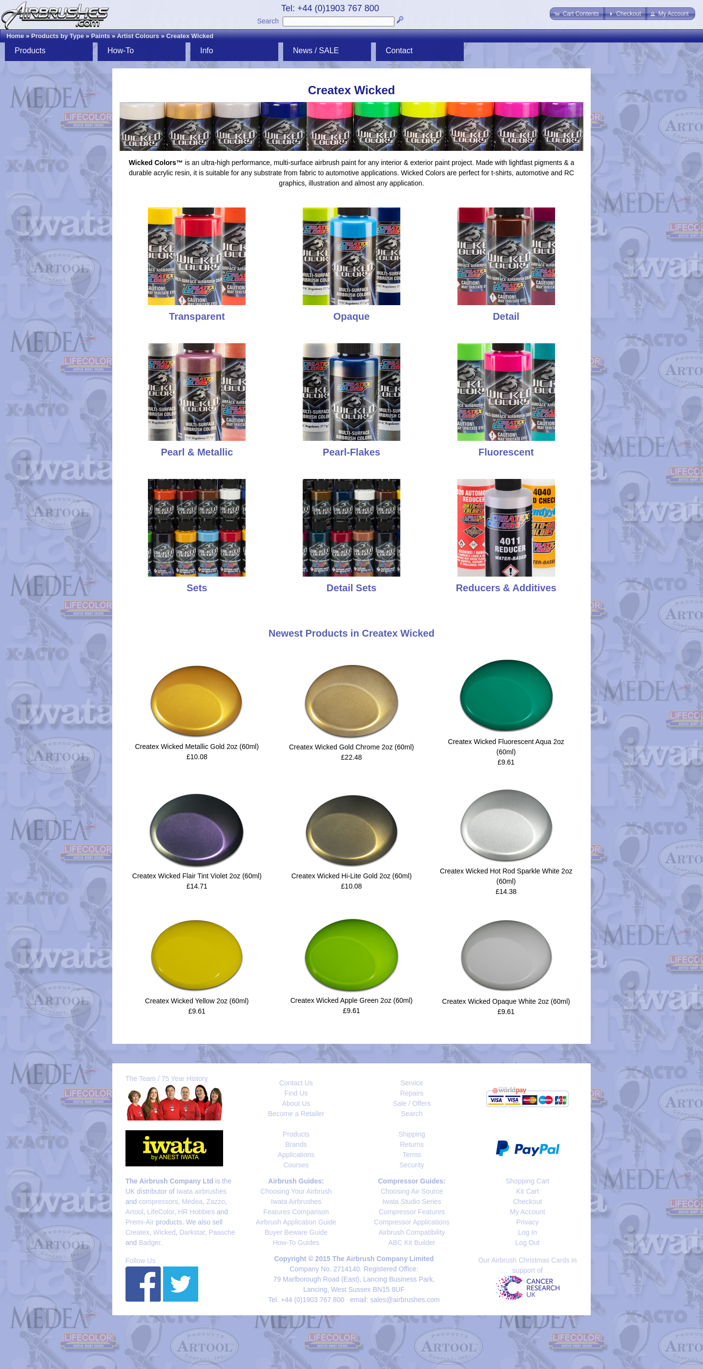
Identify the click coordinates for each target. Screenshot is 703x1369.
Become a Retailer (296, 1114)
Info (206, 50)
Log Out (528, 1242)
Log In (527, 1232)
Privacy (528, 1222)
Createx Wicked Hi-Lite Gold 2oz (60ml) (351, 876)
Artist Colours (138, 36)
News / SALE (316, 50)
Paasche (221, 1232)
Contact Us (296, 1083)
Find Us (296, 1093)
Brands (296, 1144)
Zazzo (216, 1201)
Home (15, 36)
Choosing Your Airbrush (295, 1191)
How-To (120, 50)
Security (411, 1165)
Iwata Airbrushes (296, 1201)
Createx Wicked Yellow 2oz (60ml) (196, 1001)
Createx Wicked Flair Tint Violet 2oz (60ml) (197, 876)
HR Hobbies (196, 1212)
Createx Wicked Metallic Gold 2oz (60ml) (197, 746)
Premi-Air (139, 1222)
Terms (411, 1155)
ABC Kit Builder (411, 1242)
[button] (577, 13)
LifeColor (160, 1212)
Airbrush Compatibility (411, 1232)
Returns (412, 1144)
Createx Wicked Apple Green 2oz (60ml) (351, 1000)
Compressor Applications (412, 1222)
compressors (158, 1201)
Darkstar (192, 1232)
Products (30, 50)
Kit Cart (527, 1191)
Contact (399, 50)
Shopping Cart (528, 1181)
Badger (149, 1242)
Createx (137, 1232)
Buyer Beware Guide (296, 1232)
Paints (100, 36)
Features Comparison (296, 1212)
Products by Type (57, 36)
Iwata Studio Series (411, 1201)
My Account (527, 1212)
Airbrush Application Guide (296, 1222)
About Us (296, 1103)
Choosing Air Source (412, 1191)
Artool (134, 1212)
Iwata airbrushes (201, 1191)
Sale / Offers (412, 1103)
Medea (192, 1201)
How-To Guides (296, 1242)
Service (411, 1083)
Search (268, 21)
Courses (296, 1165)
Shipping (411, 1134)
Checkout (527, 1201)
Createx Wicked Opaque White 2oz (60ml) (506, 1001)
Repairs (411, 1093)
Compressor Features (412, 1212)
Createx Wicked (190, 36)
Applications (296, 1155)
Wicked (164, 1232)
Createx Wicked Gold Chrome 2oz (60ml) (351, 747)
